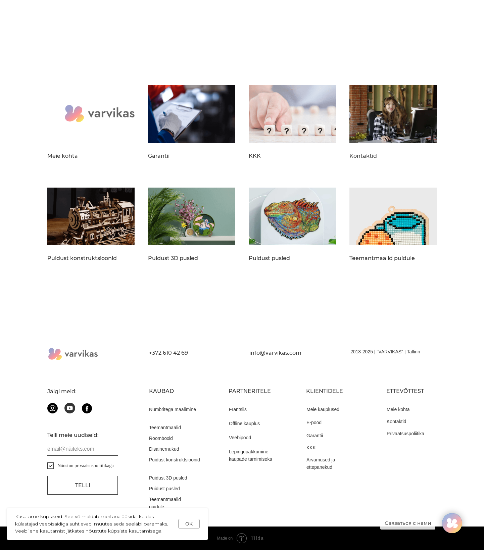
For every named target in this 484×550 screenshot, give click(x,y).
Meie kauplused (322, 409)
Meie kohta (62, 156)
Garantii (159, 156)
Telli (82, 485)
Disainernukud (164, 449)
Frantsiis (238, 409)
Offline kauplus (244, 423)
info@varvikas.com (275, 353)
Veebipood (240, 437)
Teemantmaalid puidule (382, 258)
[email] (82, 449)
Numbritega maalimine (172, 409)
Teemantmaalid (165, 427)
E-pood (314, 422)
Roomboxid (161, 438)
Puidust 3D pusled (173, 258)
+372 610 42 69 (168, 353)
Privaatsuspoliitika (405, 433)
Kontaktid (363, 156)
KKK (255, 156)
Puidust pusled (269, 258)
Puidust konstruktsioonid (82, 258)
